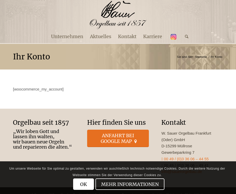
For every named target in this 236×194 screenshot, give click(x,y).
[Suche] (185, 36)
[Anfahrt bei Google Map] (118, 138)
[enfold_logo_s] (118, 15)
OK (83, 184)
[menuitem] (67, 36)
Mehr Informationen (130, 184)
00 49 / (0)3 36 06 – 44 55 (185, 159)
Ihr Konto (31, 56)
